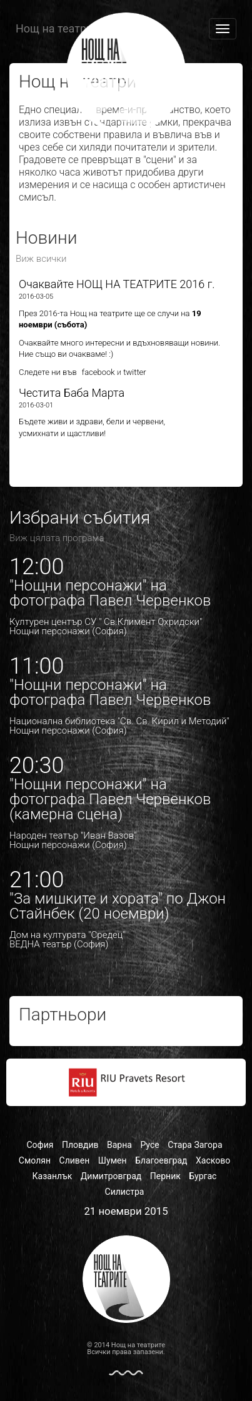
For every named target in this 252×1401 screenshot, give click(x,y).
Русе (149, 1145)
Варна (119, 1145)
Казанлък (53, 1176)
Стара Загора (195, 1145)
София (39, 1145)
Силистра (124, 1192)
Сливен (74, 1160)
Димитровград (111, 1176)
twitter (134, 372)
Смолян (35, 1160)
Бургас (202, 1176)
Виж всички (41, 258)
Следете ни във (48, 372)
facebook (97, 372)
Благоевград (161, 1160)
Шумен (112, 1160)
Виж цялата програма (56, 538)
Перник (165, 1176)
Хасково (213, 1160)
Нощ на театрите (60, 28)
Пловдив (80, 1145)
